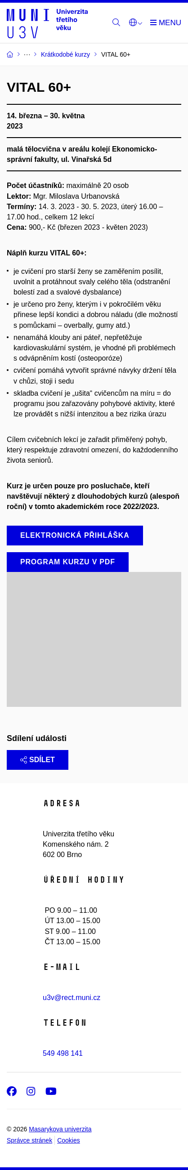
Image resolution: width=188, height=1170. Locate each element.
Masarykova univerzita (60, 1129)
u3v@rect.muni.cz (71, 997)
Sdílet (37, 760)
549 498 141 (63, 1053)
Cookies (68, 1140)
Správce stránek (29, 1140)
